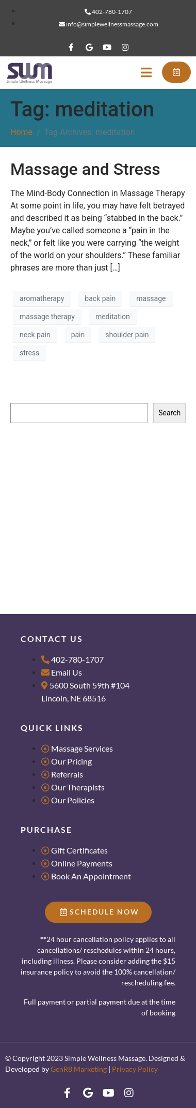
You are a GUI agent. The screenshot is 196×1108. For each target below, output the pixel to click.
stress (29, 353)
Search (21, 393)
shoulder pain (127, 335)
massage (151, 298)
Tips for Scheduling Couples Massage (71, 495)
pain (78, 335)
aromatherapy (42, 298)
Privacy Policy (135, 1069)
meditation (112, 316)
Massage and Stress (85, 169)
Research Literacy (38, 465)
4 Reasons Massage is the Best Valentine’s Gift (85, 525)
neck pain (35, 335)
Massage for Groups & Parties (58, 480)
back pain (100, 298)
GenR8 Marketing (79, 1069)
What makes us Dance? (47, 510)
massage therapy (47, 316)
